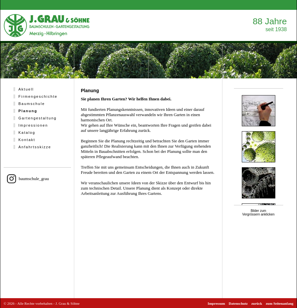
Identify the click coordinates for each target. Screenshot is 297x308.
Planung (27, 111)
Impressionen (33, 125)
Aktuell (26, 89)
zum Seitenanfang (279, 303)
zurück (256, 303)
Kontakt (26, 140)
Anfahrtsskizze (34, 147)
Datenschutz (238, 303)
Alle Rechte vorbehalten (35, 303)
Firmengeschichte (37, 96)
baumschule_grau (34, 178)
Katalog (26, 132)
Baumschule (31, 104)
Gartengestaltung (37, 118)
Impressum (216, 303)
